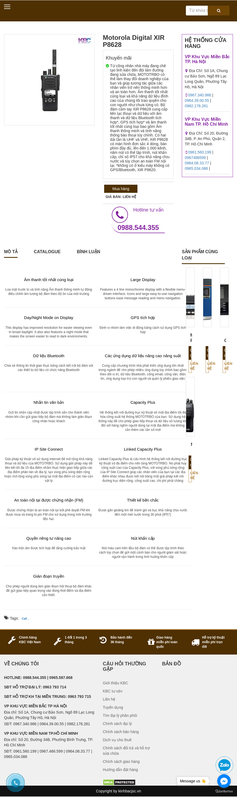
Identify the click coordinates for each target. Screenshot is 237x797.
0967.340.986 (199, 95)
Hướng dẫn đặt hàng (120, 769)
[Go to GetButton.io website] (224, 791)
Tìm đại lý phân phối (120, 715)
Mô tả (11, 251)
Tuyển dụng (113, 707)
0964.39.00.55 (197, 100)
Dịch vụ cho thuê (117, 740)
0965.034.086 (196, 168)
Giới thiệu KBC (115, 683)
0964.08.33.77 (197, 163)
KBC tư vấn (112, 691)
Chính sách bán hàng (121, 732)
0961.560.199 (199, 152)
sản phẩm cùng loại (200, 254)
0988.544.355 (138, 219)
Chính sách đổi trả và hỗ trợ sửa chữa (126, 751)
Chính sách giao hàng (121, 761)
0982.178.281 (196, 106)
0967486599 (195, 157)
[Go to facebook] (224, 781)
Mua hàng (120, 189)
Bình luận (88, 251)
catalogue (47, 251)
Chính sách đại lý (117, 723)
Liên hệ (191, 366)
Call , (25, 618)
